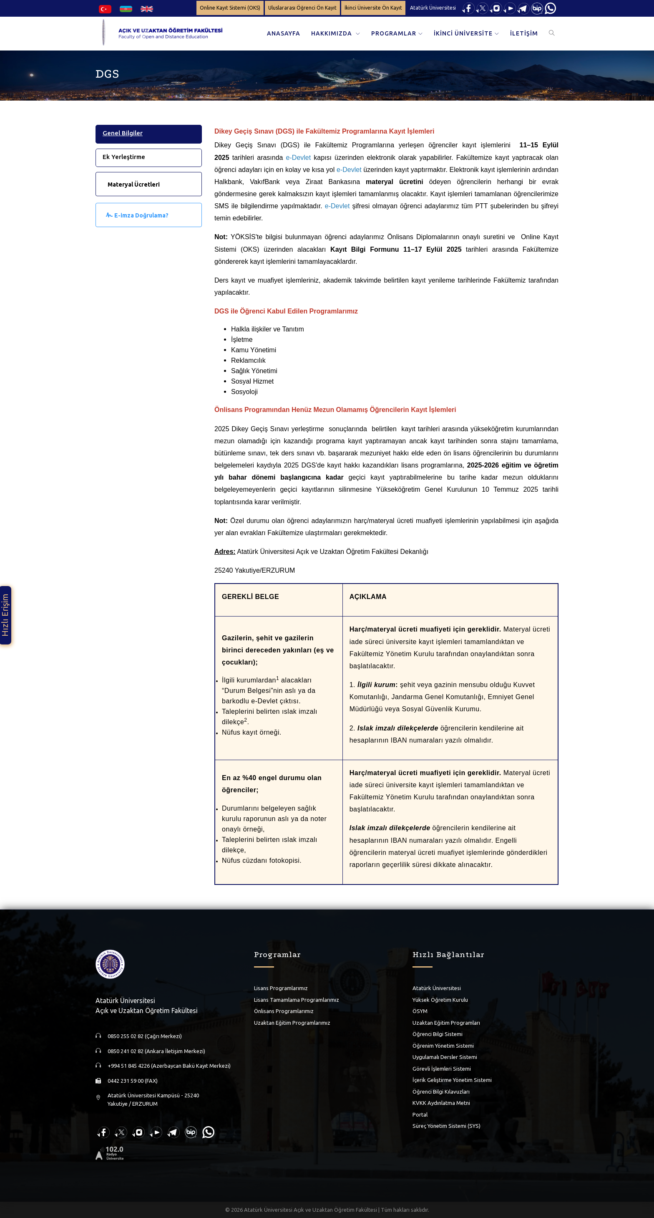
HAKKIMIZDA (332, 33)
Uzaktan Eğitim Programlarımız (292, 1023)
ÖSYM (420, 1011)
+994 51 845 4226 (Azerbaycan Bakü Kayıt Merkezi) (169, 1066)
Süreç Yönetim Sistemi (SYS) (446, 1126)
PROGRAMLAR (393, 33)
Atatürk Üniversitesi (433, 7)
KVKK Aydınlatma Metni (441, 1103)
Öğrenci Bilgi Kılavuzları (441, 1091)
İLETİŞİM (524, 33)
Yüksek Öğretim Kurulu (440, 1000)
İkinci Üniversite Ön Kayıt (373, 7)
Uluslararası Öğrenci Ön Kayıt (302, 7)
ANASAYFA (283, 33)
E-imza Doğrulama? (141, 215)
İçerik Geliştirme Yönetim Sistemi (452, 1080)
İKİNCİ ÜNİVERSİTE (463, 33)
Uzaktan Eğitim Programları (446, 1023)
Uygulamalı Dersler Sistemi (445, 1057)
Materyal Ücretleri (134, 184)
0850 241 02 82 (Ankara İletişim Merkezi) (156, 1051)
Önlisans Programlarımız (284, 1011)
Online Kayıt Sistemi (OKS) (230, 7)
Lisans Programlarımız (281, 988)
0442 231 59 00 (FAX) (133, 1081)
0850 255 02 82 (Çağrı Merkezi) (145, 1036)
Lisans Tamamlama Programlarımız (296, 1000)
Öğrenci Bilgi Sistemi (438, 1034)
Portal (420, 1114)
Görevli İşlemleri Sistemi (442, 1068)
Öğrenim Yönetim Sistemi (443, 1046)
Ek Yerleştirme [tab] (124, 156)
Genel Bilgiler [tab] (123, 132)
